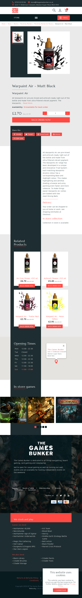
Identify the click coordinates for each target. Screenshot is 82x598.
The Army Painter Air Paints (43, 24)
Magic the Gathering (22, 541)
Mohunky (32, 588)
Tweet (29, 134)
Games (20, 490)
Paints (16, 24)
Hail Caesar (18, 544)
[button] (35, 427)
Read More (27, 103)
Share (17, 134)
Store (9, 24)
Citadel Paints (48, 558)
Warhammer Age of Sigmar (25, 534)
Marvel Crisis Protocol (51, 546)
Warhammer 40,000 (21, 528)
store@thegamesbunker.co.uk (42, 2)
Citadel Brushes (20, 561)
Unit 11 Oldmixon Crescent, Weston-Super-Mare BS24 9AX (37, 5)
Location (32, 490)
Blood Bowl (47, 531)
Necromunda (18, 531)
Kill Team (46, 528)
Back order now (41, 120)
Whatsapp (43, 134)
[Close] (63, 345)
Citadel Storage (20, 563)
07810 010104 (20, 2)
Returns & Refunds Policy (27, 578)
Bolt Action (47, 541)
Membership (44, 488)
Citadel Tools (47, 561)
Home (4, 24)
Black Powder (48, 544)
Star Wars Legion (20, 549)
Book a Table (28, 488)
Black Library (18, 558)
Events (58, 488)
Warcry (45, 534)
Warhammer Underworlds (24, 536)
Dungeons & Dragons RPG (24, 546)
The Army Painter (26, 24)
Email (56, 134)
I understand (60, 590)
